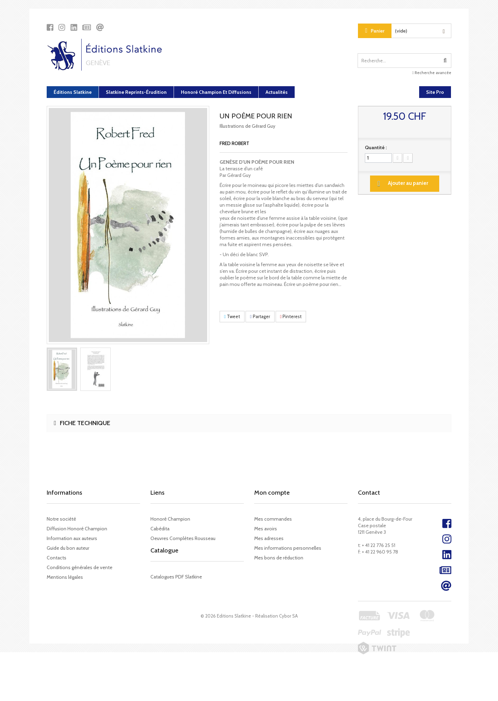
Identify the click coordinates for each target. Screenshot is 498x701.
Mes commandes (273, 519)
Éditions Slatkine (73, 92)
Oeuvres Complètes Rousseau (182, 538)
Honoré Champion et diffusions (216, 92)
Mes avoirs (265, 528)
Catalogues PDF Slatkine (176, 585)
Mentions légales (65, 577)
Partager (260, 316)
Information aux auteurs (72, 538)
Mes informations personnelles (287, 548)
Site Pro (435, 92)
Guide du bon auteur (68, 548)
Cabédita (159, 528)
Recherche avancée (431, 72)
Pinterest (291, 316)
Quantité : (376, 147)
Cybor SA (288, 664)
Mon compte (272, 492)
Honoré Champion (170, 519)
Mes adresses (269, 538)
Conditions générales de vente (79, 567)
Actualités (277, 92)
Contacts (56, 558)
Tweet (232, 316)
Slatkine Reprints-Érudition (136, 92)
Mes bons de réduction (278, 558)
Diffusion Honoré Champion (77, 528)
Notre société (61, 519)
